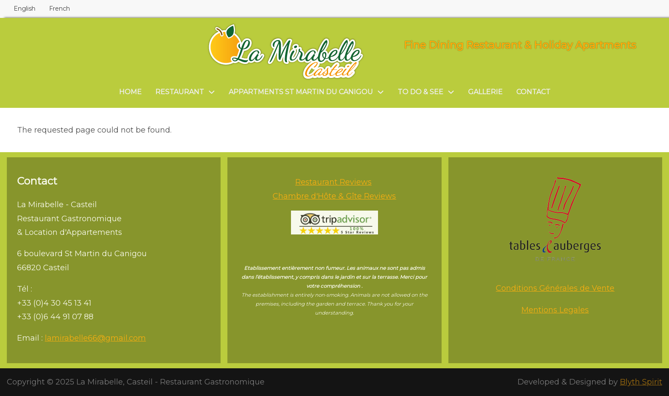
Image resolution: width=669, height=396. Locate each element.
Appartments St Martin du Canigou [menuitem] (301, 92)
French (59, 8)
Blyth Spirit (641, 382)
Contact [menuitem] (533, 92)
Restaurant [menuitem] (179, 92)
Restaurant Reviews (333, 182)
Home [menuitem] (130, 92)
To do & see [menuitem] (420, 92)
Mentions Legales (555, 310)
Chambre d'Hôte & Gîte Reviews (334, 196)
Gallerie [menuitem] (485, 92)
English (24, 8)
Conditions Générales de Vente (555, 288)
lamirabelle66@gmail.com (95, 338)
